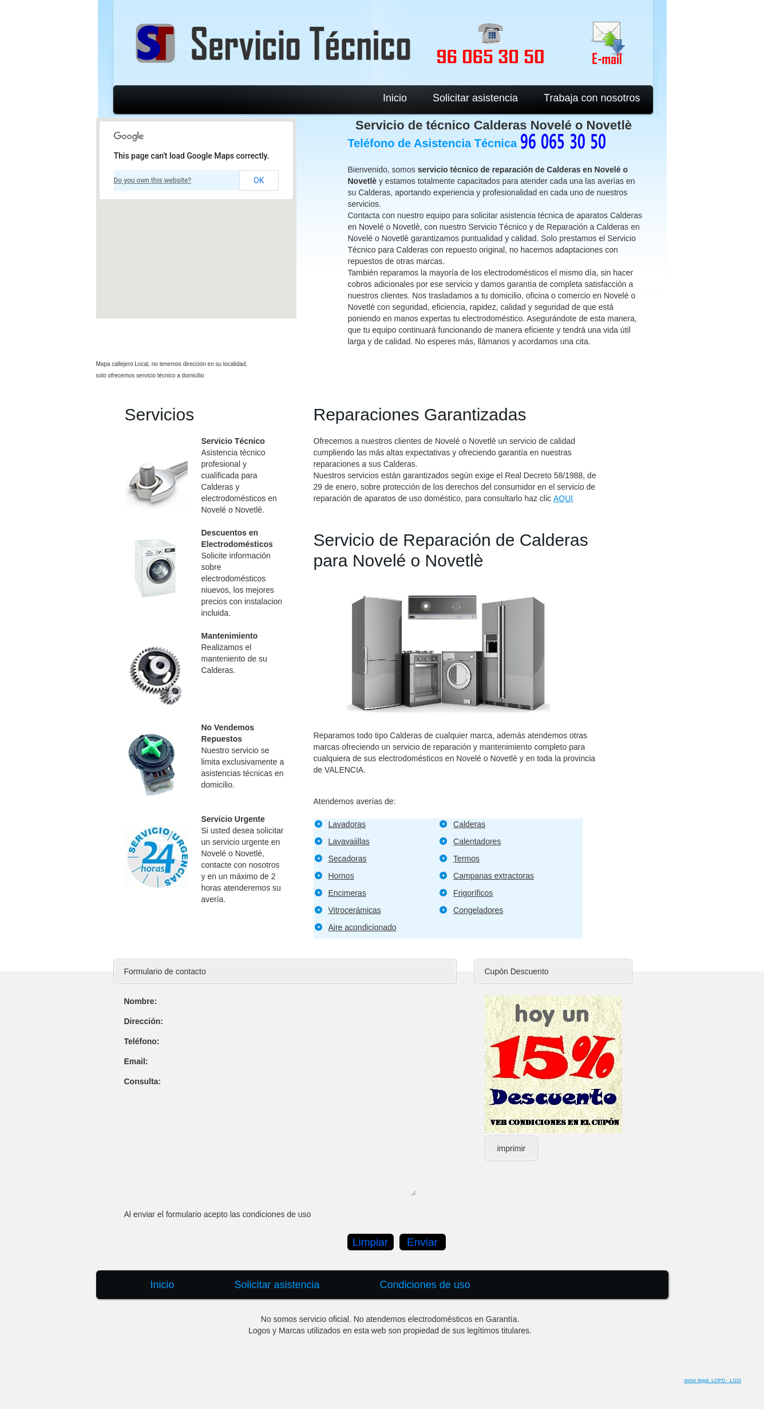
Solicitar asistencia (475, 98)
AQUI (563, 498)
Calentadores (477, 841)
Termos (466, 858)
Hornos (341, 875)
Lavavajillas (349, 841)
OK (259, 180)
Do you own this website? (153, 180)
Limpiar (370, 1242)
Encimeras (347, 893)
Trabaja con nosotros (592, 98)
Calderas (469, 824)
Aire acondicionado (362, 927)
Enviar (422, 1242)
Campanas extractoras (493, 875)
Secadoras (347, 858)
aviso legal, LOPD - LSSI (712, 1380)
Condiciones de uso (425, 1284)
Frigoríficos (473, 893)
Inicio (395, 98)
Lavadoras (347, 824)
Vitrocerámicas (354, 910)
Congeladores (478, 910)
